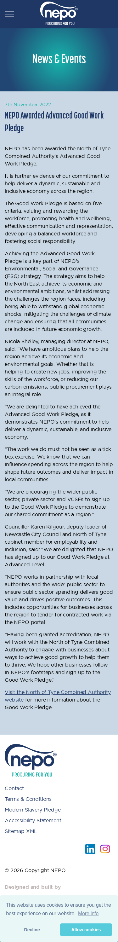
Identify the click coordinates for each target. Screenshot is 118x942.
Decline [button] (32, 929)
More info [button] (88, 913)
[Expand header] (9, 14)
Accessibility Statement (33, 820)
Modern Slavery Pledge (33, 809)
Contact (14, 788)
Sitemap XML (21, 831)
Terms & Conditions (28, 799)
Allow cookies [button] (86, 929)
